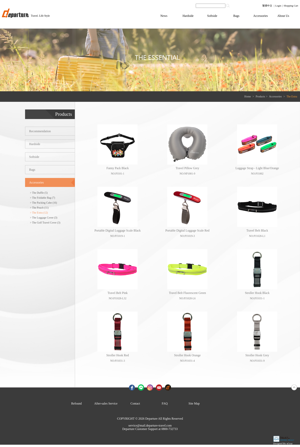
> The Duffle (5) (39, 192)
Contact (135, 403)
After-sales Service (105, 403)
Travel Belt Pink (118, 292)
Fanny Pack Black (117, 168)
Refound (76, 403)
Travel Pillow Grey (187, 168)
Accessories (260, 15)
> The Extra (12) (39, 212)
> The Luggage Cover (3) (43, 217)
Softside (212, 15)
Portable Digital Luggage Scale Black (118, 230)
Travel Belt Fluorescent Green (187, 292)
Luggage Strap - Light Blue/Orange (257, 168)
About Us (283, 15)
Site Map (194, 403)
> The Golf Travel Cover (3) (45, 222)
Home (247, 96)
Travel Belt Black (257, 230)
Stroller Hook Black (257, 292)
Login (278, 5)
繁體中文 (267, 5)
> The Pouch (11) (39, 207)
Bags (236, 15)
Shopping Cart (291, 5)
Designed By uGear (283, 443)
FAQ (165, 403)
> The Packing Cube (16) (43, 202)
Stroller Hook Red (117, 355)
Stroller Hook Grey (257, 355)
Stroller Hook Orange (187, 355)
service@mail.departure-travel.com (150, 425)
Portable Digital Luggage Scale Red (187, 230)
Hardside (188, 15)
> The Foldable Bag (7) (42, 197)
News (163, 15)
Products (260, 96)
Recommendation (40, 131)
